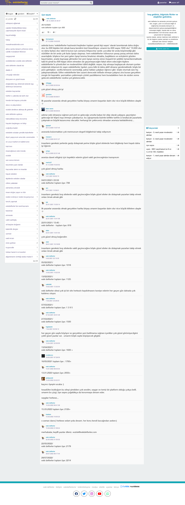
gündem (19, 14)
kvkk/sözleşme (84, 487)
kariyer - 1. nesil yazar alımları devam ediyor (162, 156)
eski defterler (16, 2)
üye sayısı (46, 14)
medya (95, 487)
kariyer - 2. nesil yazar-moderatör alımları (162, 140)
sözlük (102, 487)
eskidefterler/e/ (69, 487)
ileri (35, 19)
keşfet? (31, 14)
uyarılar (109, 487)
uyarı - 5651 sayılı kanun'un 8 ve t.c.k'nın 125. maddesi (162, 150)
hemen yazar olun (162, 49)
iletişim (59, 487)
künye (116, 487)
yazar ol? (174, 2)
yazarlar (162, 2)
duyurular (152, 128)
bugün (9, 14)
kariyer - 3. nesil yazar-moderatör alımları (162, 133)
